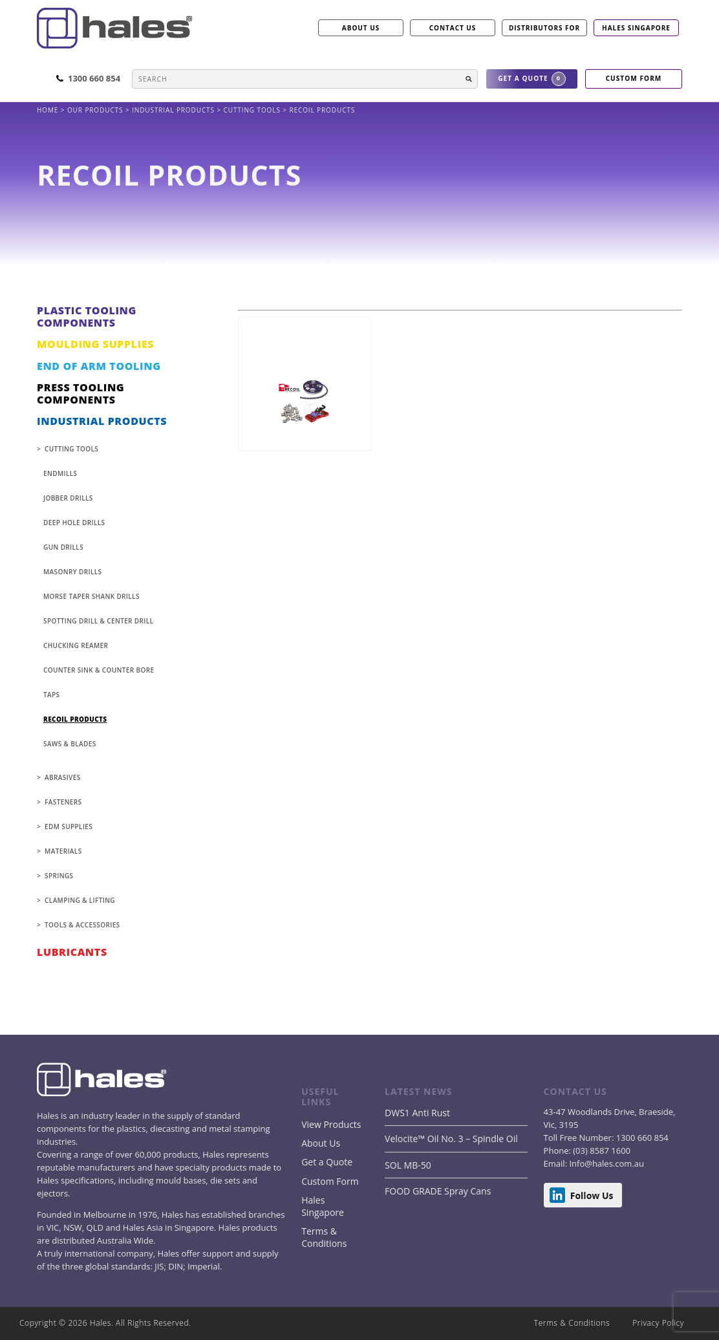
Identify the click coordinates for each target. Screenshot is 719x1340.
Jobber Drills (68, 498)
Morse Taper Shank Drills (91, 596)
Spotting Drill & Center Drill (98, 620)
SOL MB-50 (408, 1165)
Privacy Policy (658, 1322)
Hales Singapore (636, 27)
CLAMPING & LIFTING (80, 900)
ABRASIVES (62, 777)
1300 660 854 (641, 1137)
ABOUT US (361, 27)
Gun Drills (63, 547)
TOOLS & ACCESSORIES (82, 924)
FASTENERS (63, 801)
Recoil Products (75, 719)
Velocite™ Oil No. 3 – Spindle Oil (451, 1138)
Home (49, 109)
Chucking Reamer (75, 645)
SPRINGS (59, 875)
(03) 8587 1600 (600, 1150)
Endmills (60, 473)
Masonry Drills (72, 571)
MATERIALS (63, 851)
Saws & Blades (69, 743)
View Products (331, 1124)
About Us (320, 1143)
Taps (51, 694)
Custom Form (329, 1181)
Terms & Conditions (324, 1237)
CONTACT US (453, 27)
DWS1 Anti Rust (417, 1113)
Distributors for (544, 27)
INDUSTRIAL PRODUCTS (174, 109)
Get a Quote (326, 1162)
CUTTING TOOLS (253, 109)
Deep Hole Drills (74, 522)
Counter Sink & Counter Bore (98, 670)
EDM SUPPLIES (68, 826)
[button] (469, 79)
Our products (95, 109)
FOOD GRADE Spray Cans (438, 1191)
